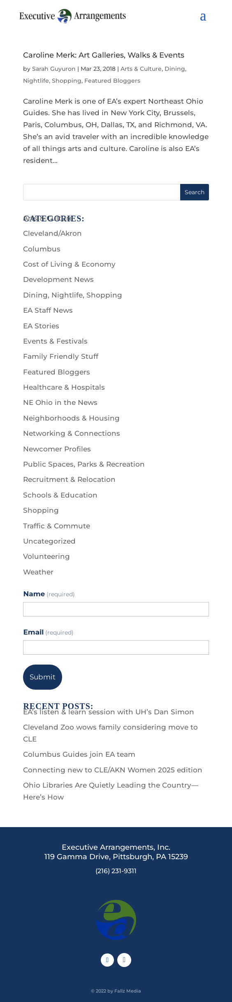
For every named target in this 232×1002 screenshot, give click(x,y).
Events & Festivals (55, 341)
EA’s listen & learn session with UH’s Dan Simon (108, 712)
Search (194, 192)
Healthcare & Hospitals (64, 387)
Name (48, 594)
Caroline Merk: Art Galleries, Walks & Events (103, 55)
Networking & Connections (71, 433)
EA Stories (41, 326)
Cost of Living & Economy (69, 264)
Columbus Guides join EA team (79, 754)
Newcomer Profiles (57, 449)
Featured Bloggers (112, 80)
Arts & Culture (141, 68)
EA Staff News (48, 310)
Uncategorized (49, 541)
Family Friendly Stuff (60, 356)
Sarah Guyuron (54, 68)
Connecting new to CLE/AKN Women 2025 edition (112, 770)
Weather (38, 572)
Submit (43, 677)
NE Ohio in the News (60, 402)
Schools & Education (60, 495)
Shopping (41, 510)
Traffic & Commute (56, 526)
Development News (58, 279)
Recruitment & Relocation (69, 479)
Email (48, 632)
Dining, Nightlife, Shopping (72, 295)
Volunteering (46, 556)
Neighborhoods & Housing (71, 418)
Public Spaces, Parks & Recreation (84, 464)
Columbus (41, 249)
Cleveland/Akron (52, 233)
